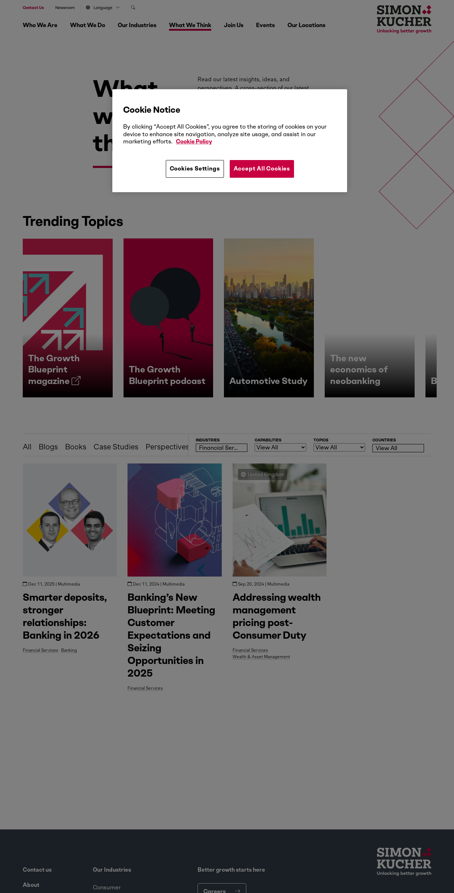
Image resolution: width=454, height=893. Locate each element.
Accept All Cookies (262, 168)
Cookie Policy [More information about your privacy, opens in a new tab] (194, 141)
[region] (229, 140)
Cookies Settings (195, 168)
